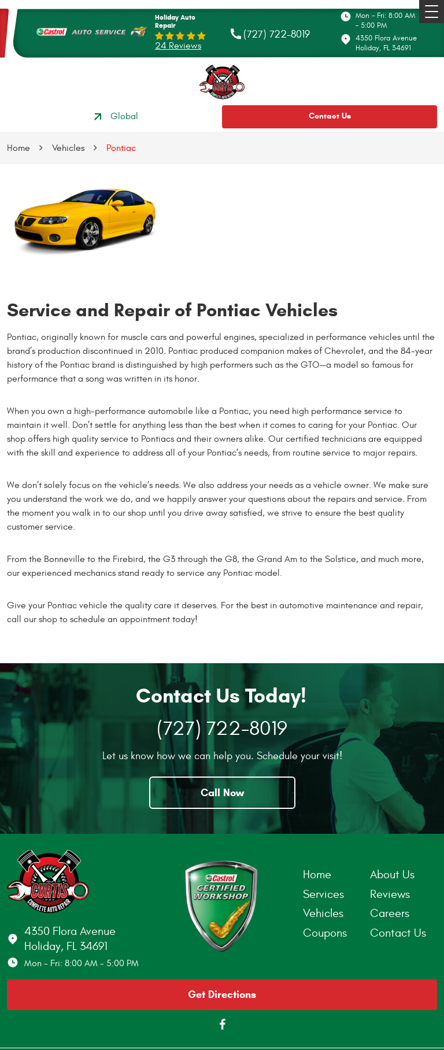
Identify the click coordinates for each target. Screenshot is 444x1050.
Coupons (325, 933)
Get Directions (222, 994)
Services (323, 894)
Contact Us (330, 116)
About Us (392, 874)
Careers (389, 913)
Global (114, 117)
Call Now (222, 792)
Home (18, 148)
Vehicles (68, 148)
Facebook (222, 1024)
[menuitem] (336, 875)
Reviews (390, 894)
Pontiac (121, 148)
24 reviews (178, 45)
